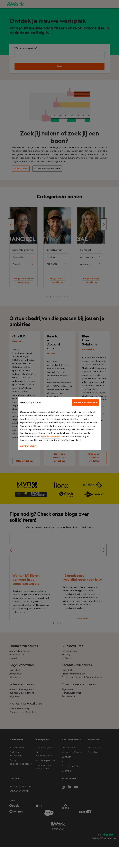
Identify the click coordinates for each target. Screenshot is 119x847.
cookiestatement (50, 436)
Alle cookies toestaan (85, 402)
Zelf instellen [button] (28, 446)
